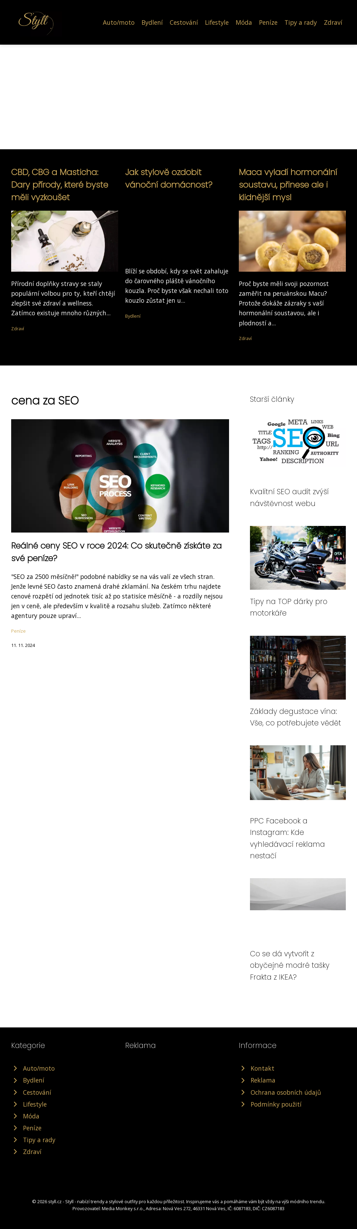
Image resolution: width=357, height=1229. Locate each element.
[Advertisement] (178, 97)
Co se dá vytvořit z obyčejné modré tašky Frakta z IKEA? (289, 965)
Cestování (184, 22)
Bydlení (152, 22)
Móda (244, 22)
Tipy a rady (300, 22)
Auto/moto (119, 22)
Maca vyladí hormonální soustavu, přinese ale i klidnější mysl (288, 184)
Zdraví (333, 22)
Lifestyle (217, 22)
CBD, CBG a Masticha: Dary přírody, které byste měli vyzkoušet (59, 184)
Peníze (268, 22)
